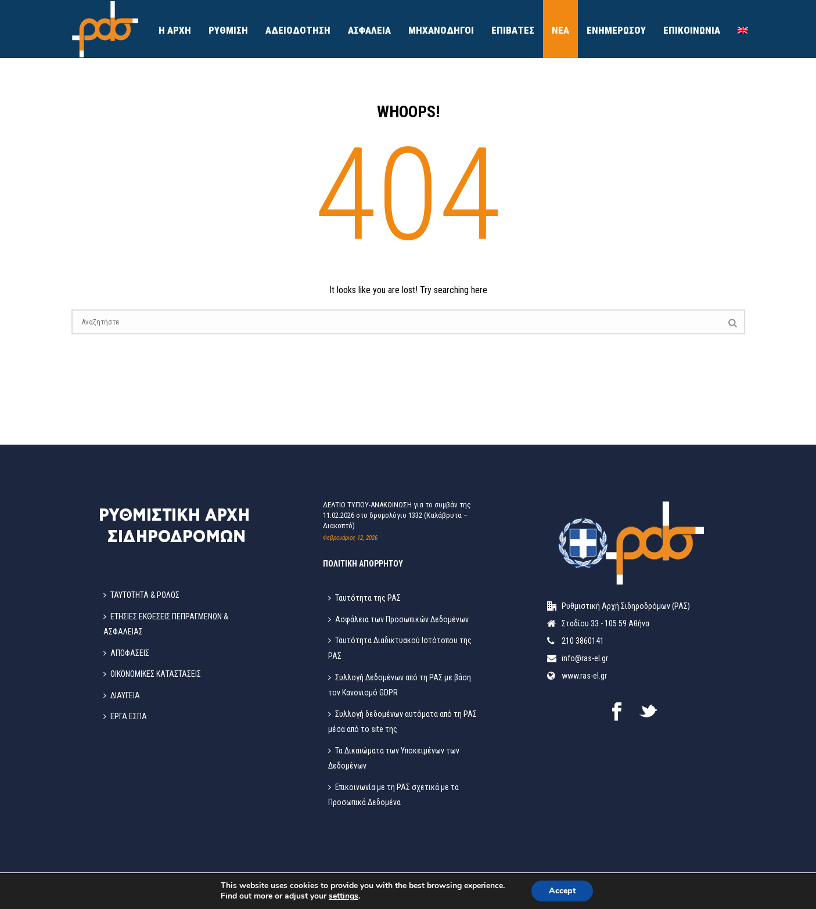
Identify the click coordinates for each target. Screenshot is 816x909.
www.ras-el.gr (584, 675)
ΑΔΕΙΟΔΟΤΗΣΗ (297, 30)
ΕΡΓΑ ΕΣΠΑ (125, 716)
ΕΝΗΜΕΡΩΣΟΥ (616, 30)
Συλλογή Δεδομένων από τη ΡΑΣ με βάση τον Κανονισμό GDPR (399, 685)
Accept (562, 890)
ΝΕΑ (560, 30)
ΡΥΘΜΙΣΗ (228, 30)
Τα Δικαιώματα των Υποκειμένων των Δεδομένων (393, 758)
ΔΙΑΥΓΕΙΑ (121, 695)
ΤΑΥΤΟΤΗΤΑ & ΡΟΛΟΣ (141, 595)
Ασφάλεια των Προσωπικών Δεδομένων (398, 619)
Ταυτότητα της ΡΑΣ (364, 598)
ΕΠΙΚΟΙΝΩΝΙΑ (691, 30)
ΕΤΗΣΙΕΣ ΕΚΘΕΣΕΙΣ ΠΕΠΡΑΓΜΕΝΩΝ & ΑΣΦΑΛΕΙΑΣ (165, 624)
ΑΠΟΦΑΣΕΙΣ (126, 653)
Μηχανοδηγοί (441, 30)
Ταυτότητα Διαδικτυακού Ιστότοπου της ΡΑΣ (400, 648)
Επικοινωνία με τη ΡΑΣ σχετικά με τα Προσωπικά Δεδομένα (393, 794)
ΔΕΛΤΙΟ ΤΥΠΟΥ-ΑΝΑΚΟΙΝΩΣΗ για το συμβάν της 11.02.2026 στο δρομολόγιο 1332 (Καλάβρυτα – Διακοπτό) (397, 515)
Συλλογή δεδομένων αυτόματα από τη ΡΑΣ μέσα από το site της (402, 721)
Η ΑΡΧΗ (175, 30)
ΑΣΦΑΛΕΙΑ (369, 30)
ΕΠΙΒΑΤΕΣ (512, 30)
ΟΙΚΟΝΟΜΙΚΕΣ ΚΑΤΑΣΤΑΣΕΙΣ (152, 674)
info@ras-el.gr (585, 658)
